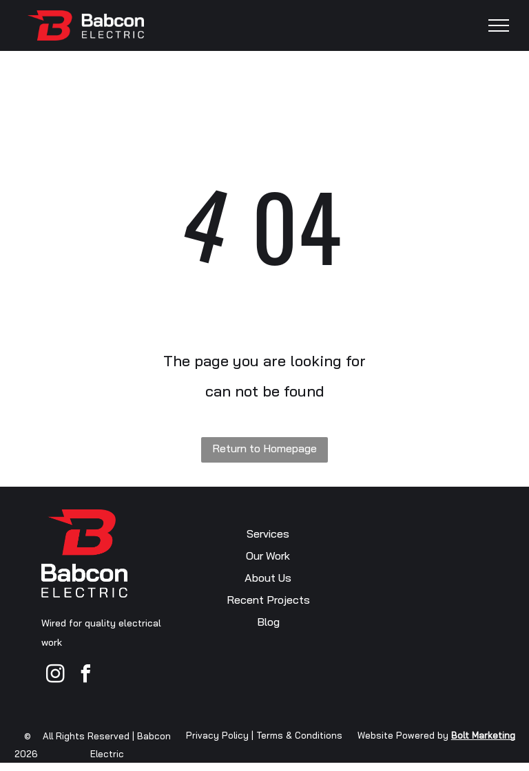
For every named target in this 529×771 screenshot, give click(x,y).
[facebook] (85, 675)
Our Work (268, 555)
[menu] (499, 25)
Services (268, 533)
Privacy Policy (217, 735)
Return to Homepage (264, 448)
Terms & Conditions (299, 735)
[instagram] (55, 675)
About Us (268, 577)
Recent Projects (268, 599)
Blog (268, 622)
